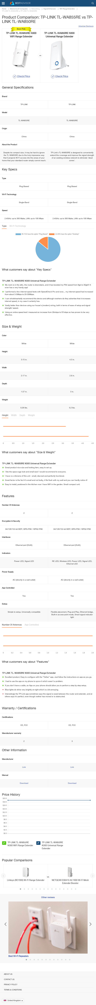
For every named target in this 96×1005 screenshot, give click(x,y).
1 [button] (20, 889)
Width (14, 415)
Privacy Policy (10, 985)
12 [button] (63, 889)
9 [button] (52, 889)
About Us (8, 974)
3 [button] (28, 889)
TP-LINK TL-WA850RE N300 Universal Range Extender (52, 846)
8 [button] (48, 889)
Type (4, 226)
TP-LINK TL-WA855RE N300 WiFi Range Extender (20, 844)
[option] (48, 875)
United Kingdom (13, 1000)
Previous (3, 875)
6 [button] (40, 889)
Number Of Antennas (12, 625)
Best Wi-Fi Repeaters (18, 956)
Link (24, 767)
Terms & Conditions (13, 990)
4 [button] (32, 889)
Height (5, 415)
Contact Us (9, 979)
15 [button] (75, 889)
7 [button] (44, 889)
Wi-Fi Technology (17, 226)
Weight (31, 415)
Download (24, 783)
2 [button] (24, 889)
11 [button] (59, 889)
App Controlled (32, 625)
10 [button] (56, 889)
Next (92, 875)
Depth (22, 415)
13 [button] (67, 889)
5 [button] (36, 889)
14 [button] (71, 889)
